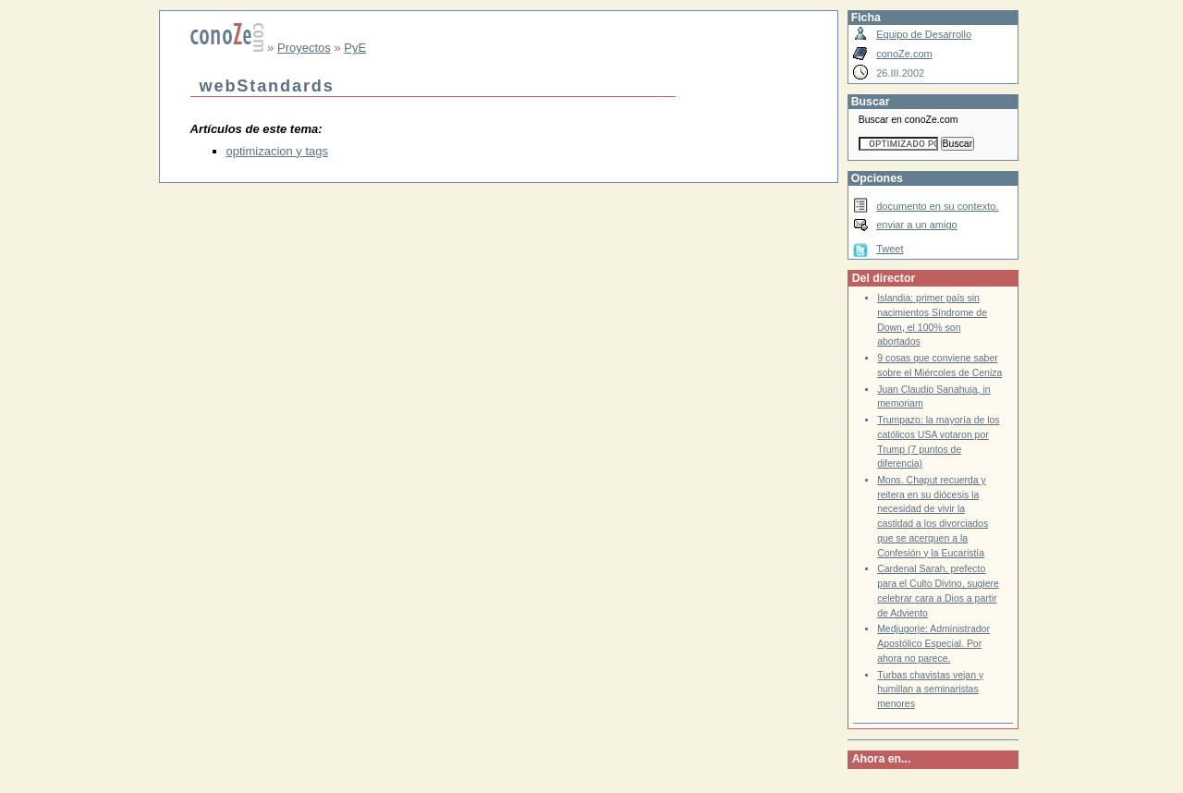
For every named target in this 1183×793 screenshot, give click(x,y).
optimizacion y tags (277, 151)
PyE (355, 48)
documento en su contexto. (937, 206)
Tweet (889, 248)
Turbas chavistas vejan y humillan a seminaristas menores (930, 689)
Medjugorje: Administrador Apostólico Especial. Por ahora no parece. (933, 643)
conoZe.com (904, 53)
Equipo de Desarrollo (923, 34)
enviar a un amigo (916, 224)
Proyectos (304, 48)
